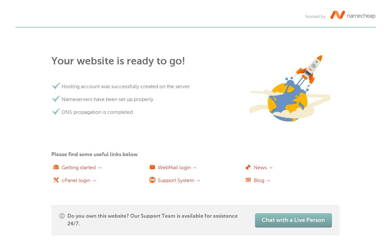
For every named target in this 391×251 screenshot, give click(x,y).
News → (263, 167)
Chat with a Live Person (293, 220)
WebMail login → (177, 167)
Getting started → (82, 167)
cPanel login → (79, 180)
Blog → (262, 180)
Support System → (179, 180)
